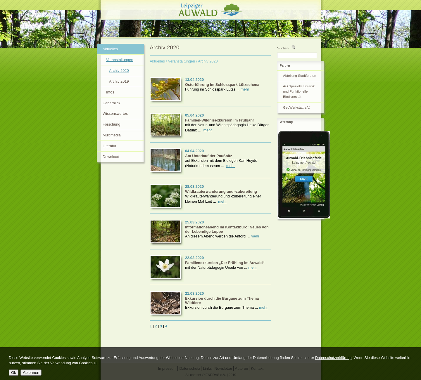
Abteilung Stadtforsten (299, 75)
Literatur (109, 146)
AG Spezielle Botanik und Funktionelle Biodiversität (299, 91)
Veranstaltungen (119, 60)
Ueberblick (111, 103)
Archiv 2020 (119, 70)
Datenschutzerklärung (333, 357)
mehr (245, 89)
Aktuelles (157, 61)
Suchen (283, 48)
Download (111, 157)
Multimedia (112, 135)
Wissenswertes (115, 113)
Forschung (111, 124)
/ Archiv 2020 (207, 61)
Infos (110, 92)
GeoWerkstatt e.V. (296, 107)
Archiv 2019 (119, 81)
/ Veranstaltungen (180, 61)
